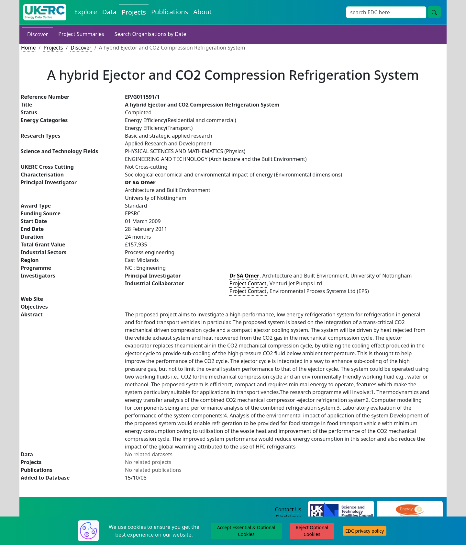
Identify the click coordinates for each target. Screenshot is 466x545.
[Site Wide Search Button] (434, 12)
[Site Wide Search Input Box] (386, 12)
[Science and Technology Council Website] (341, 509)
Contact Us (288, 509)
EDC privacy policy (364, 531)
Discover (37, 34)
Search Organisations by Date (150, 34)
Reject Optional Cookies (312, 530)
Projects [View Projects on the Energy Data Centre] (134, 12)
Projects (53, 47)
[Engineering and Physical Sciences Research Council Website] (409, 509)
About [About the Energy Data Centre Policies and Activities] (202, 11)
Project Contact (247, 283)
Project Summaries (81, 34)
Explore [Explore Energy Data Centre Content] (85, 11)
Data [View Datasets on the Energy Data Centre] (109, 11)
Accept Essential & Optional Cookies (246, 530)
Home (28, 47)
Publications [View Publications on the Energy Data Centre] (169, 11)
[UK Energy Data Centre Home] (44, 12)
